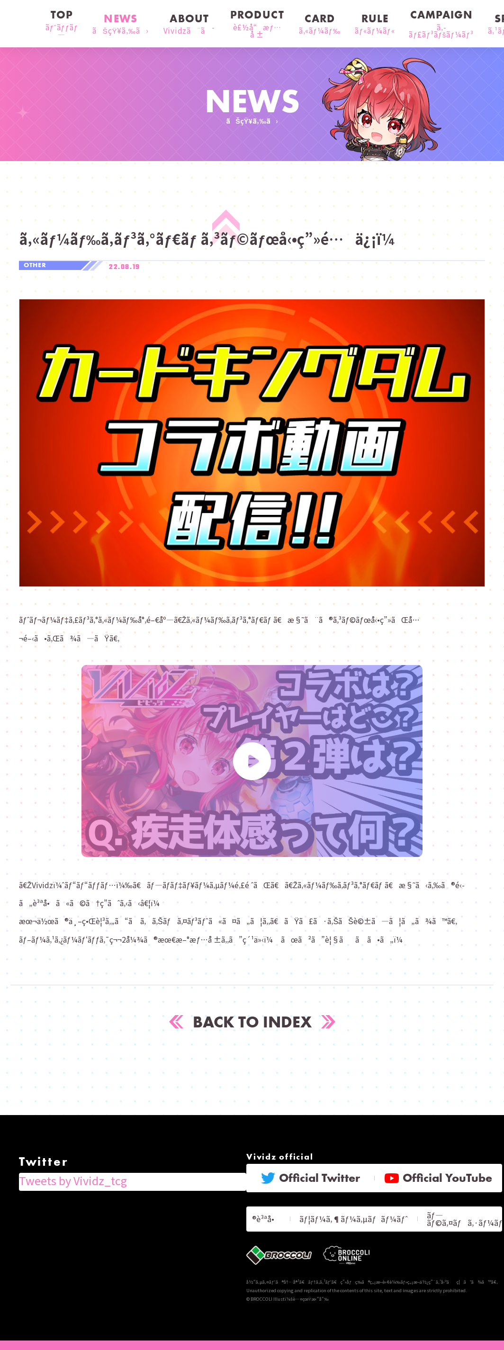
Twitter (35, 1156)
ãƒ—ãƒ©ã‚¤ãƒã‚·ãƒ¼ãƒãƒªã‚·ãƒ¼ (459, 1213)
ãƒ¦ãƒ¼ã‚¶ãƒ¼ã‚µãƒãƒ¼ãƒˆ (360, 1213)
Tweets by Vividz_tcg (56, 1173)
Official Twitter (310, 1175)
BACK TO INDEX (252, 1020)
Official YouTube (438, 1175)
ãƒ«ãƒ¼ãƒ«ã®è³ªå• (275, 1213)
